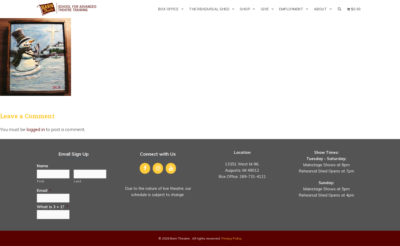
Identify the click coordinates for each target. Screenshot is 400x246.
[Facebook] (145, 168)
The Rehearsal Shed (213, 9)
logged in (35, 129)
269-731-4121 (253, 176)
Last (77, 181)
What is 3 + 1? (52, 206)
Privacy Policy (231, 238)
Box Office (172, 9)
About (324, 9)
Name (42, 165)
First (40, 181)
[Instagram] (158, 168)
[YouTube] (171, 168)
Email (44, 190)
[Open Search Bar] (340, 9)
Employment (295, 9)
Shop (249, 9)
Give (269, 9)
